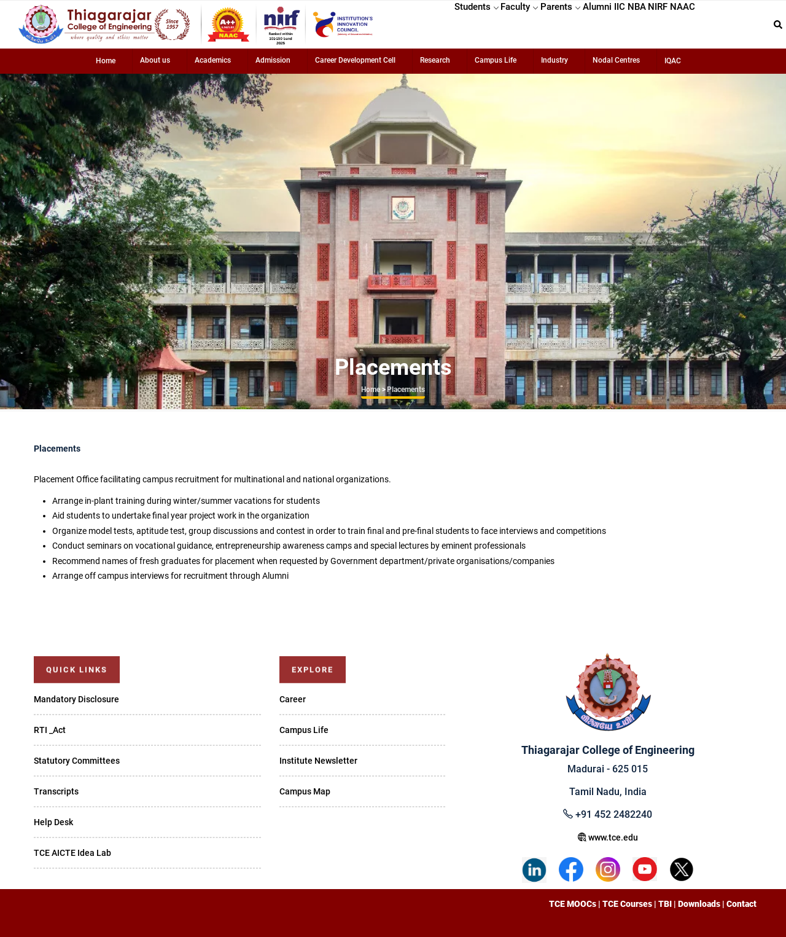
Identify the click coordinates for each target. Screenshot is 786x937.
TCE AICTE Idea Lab (72, 853)
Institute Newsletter (318, 761)
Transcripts (56, 791)
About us (155, 60)
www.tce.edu (608, 837)
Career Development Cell (355, 60)
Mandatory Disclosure (76, 699)
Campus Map (304, 791)
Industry (554, 60)
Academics (213, 60)
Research (435, 60)
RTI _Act (50, 730)
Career (292, 699)
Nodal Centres (616, 60)
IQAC (672, 61)
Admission (272, 60)
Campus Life (495, 60)
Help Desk (53, 822)
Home (105, 61)
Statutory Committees (77, 761)
